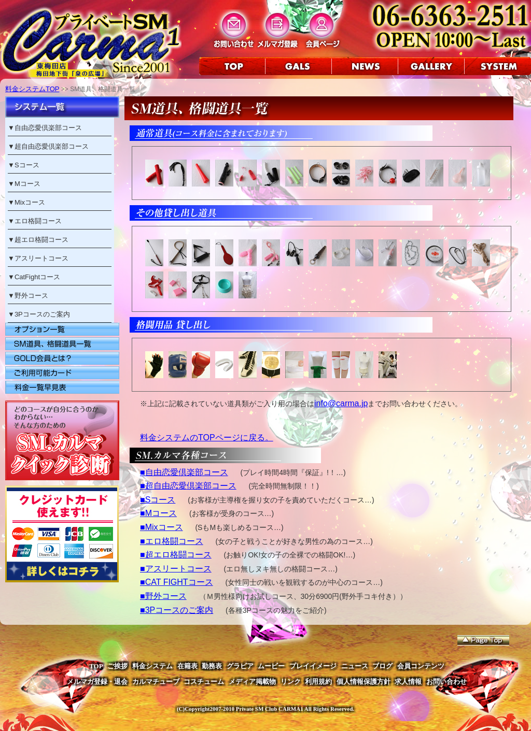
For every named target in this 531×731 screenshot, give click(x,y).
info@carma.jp (341, 403)
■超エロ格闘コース (176, 554)
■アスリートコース (176, 568)
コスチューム (204, 681)
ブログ (382, 666)
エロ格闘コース (38, 221)
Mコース (27, 184)
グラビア (240, 666)
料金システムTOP (32, 89)
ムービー (271, 666)
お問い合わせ (446, 681)
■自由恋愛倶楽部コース (184, 472)
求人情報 (408, 681)
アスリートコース (41, 258)
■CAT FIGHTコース (176, 582)
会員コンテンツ (420, 666)
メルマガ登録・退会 (97, 681)
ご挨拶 (117, 666)
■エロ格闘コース (171, 541)
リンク (291, 681)
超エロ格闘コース (41, 239)
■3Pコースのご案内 (176, 610)
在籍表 (187, 666)
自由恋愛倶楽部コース (48, 128)
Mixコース (30, 202)
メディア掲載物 (252, 681)
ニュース (354, 666)
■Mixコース (161, 527)
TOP (96, 666)
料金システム (152, 666)
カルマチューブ (155, 681)
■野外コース (163, 596)
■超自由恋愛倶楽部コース (188, 485)
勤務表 (212, 666)
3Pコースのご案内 (42, 314)
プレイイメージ (313, 666)
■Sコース (157, 499)
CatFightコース (37, 277)
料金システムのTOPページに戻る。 (206, 437)
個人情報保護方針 (363, 681)
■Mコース (158, 513)
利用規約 (318, 681)
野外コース (31, 295)
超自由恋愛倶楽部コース (52, 146)
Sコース (27, 165)
